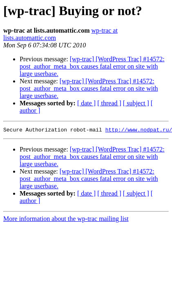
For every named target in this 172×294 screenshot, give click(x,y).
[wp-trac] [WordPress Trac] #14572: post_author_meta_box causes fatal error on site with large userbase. (92, 66)
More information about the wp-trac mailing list (66, 219)
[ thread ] (109, 103)
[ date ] (86, 103)
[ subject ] (136, 103)
